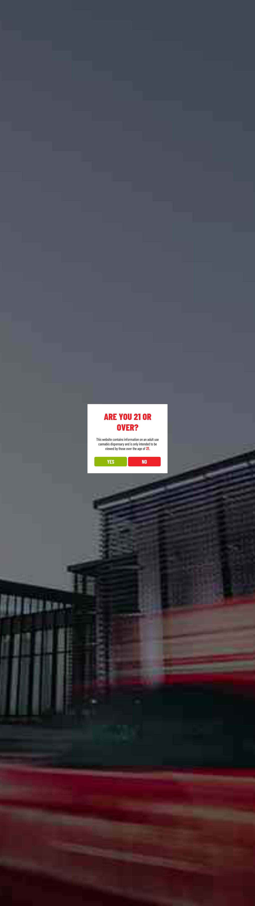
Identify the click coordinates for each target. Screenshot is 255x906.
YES (110, 461)
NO (144, 461)
